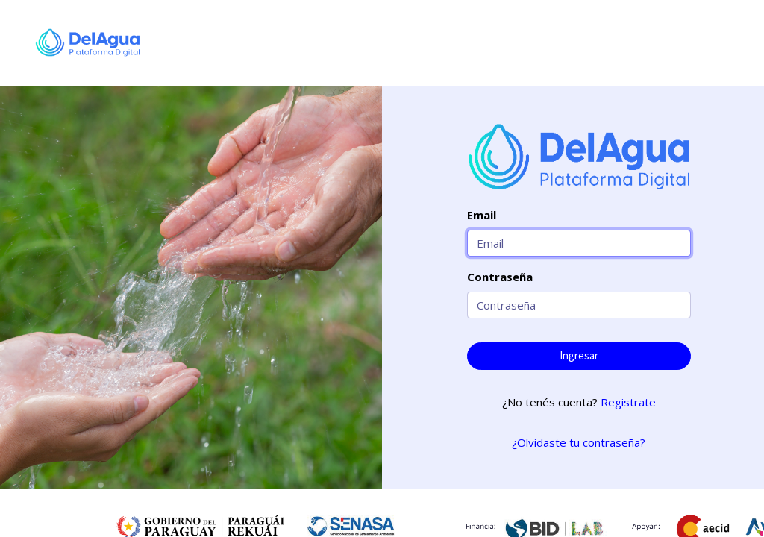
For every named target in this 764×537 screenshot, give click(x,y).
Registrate (628, 402)
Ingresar (579, 355)
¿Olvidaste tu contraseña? (578, 442)
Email (481, 214)
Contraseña (500, 276)
